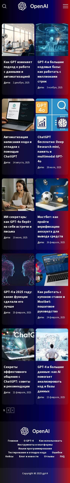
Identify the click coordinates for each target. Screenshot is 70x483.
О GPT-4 (28, 441)
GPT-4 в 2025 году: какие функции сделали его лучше (18, 299)
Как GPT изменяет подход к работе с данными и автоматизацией (18, 69)
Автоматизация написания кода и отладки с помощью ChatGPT (18, 147)
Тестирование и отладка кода (27, 452)
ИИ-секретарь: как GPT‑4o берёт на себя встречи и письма (18, 224)
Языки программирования (35, 449)
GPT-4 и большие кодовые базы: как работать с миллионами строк (51, 72)
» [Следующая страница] (12, 410)
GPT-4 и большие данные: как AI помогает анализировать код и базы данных (51, 379)
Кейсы (9, 456)
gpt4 (45, 473)
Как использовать (50, 441)
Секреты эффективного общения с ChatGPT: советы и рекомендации (17, 377)
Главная (13, 441)
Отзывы (49, 456)
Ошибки (57, 452)
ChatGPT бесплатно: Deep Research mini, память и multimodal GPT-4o (51, 149)
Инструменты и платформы (35, 445)
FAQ (62, 456)
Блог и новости (28, 456)
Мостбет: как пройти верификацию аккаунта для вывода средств (50, 227)
